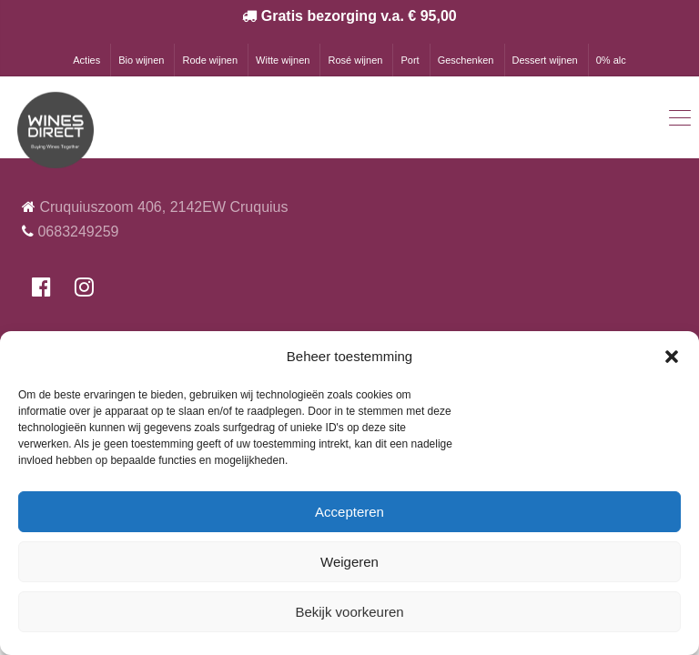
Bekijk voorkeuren (349, 612)
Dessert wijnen (545, 60)
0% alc (611, 60)
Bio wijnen (141, 60)
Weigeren (349, 561)
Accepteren (349, 511)
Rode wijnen (210, 60)
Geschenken (466, 60)
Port (409, 60)
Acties (86, 60)
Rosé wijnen (355, 60)
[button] (672, 357)
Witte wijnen (282, 60)
